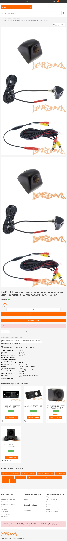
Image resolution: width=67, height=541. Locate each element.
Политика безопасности (8, 501)
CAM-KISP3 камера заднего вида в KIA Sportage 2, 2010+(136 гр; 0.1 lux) (33, 406)
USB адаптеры (60, 473)
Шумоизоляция (14, 473)
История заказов (28, 507)
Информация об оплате (8, 504)
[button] (16, 7)
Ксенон (48, 509)
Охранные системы (34, 477)
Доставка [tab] (29, 331)
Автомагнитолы (20, 477)
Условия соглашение (7, 506)
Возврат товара (28, 499)
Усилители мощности (52, 511)
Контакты (4, 509)
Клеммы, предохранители (45, 473)
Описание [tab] (5, 331)
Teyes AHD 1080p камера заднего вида (11, 446)
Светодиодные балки (52, 501)
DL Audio (48, 504)
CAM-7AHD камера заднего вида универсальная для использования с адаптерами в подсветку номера (56, 407)
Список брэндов (5, 514)
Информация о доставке (8, 499)
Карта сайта (4, 516)
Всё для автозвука (51, 497)
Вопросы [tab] (20, 331)
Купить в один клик (33, 320)
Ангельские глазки (51, 506)
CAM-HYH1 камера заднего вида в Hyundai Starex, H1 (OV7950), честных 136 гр (11, 406)
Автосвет (5, 473)
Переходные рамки (48, 477)
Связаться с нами (28, 497)
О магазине (4, 511)
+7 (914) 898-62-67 (51, 525)
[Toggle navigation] (3, 1)
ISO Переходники (8, 477)
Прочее (58, 477)
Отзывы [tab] (13, 331)
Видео (12, 481)
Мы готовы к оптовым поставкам (10, 497)
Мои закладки (27, 510)
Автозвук (5, 481)
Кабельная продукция (28, 473)
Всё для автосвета (51, 499)
